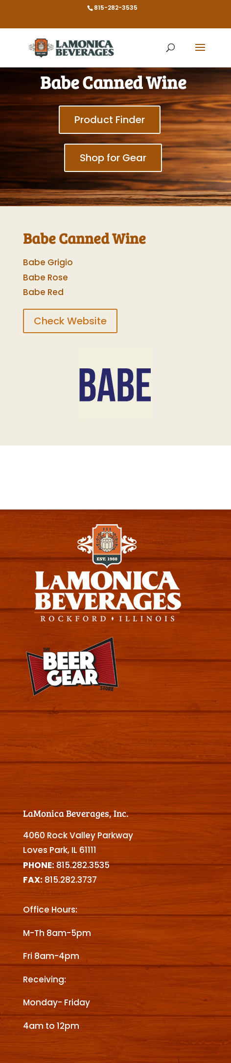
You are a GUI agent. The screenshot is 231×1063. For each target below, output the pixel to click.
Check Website (70, 321)
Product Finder (109, 120)
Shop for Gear (113, 158)
